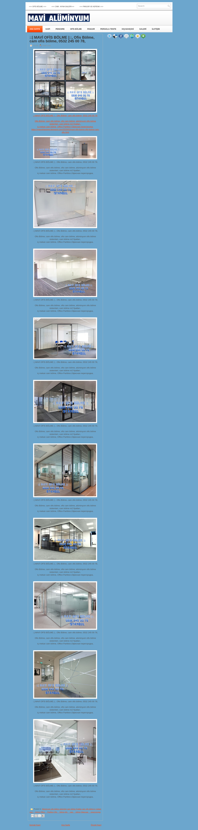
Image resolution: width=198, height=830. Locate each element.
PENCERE (60, 29)
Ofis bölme (59, 812)
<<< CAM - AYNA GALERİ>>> (63, 6)
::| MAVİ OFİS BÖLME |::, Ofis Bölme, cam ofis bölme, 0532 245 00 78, (62, 39)
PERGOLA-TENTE (108, 29)
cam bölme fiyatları (74, 809)
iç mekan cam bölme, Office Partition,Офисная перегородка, (65, 127)
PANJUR (91, 29)
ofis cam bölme (72, 812)
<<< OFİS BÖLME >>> (37, 6)
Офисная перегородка (91, 812)
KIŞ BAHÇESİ (128, 29)
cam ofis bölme (88, 809)
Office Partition (47, 812)
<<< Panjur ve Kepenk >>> (91, 6)
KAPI (48, 29)
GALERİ (142, 29)
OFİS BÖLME (76, 29)
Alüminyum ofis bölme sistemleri (54, 809)
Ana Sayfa (65, 825)
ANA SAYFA (35, 29)
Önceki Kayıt (96, 825)
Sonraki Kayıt (34, 825)
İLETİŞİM (156, 29)
